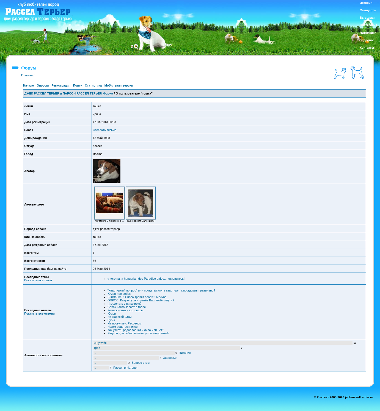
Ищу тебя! (101, 343)
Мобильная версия (118, 85)
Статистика (93, 85)
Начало (28, 85)
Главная (27, 75)
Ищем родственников (123, 326)
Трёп (97, 347)
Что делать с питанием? (124, 303)
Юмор (112, 313)
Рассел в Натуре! (125, 367)
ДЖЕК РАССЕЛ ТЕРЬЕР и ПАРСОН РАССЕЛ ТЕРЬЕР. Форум (68, 93)
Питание (185, 352)
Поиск (77, 85)
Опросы (43, 85)
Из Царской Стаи (120, 316)
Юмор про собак (119, 293)
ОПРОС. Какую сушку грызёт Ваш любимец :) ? (141, 300)
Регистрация (60, 85)
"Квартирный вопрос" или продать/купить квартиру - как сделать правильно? (161, 290)
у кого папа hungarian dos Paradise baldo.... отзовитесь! (146, 278)
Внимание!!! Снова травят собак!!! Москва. (137, 297)
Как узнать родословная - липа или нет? (136, 330)
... (95, 352)
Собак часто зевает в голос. (127, 307)
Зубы (111, 320)
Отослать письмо (104, 130)
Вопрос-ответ (141, 362)
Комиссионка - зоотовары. (126, 310)
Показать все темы (38, 280)
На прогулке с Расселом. (125, 323)
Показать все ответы (39, 313)
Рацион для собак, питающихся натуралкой (138, 333)
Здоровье (170, 357)
